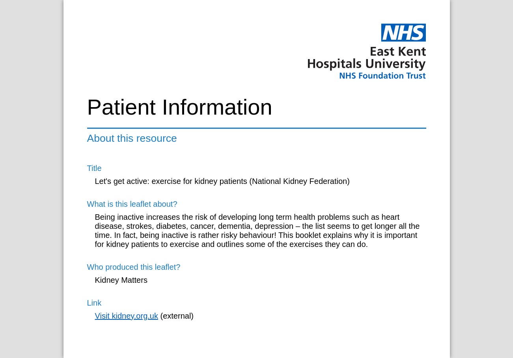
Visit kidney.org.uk (126, 316)
